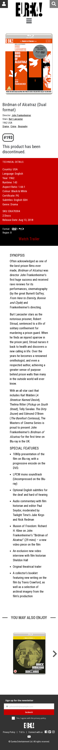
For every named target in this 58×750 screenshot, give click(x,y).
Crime (13, 126)
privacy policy (40, 718)
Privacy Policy (9, 732)
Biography (23, 126)
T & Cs (22, 732)
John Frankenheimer (21, 115)
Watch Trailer (29, 239)
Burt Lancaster (16, 119)
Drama (5, 126)
